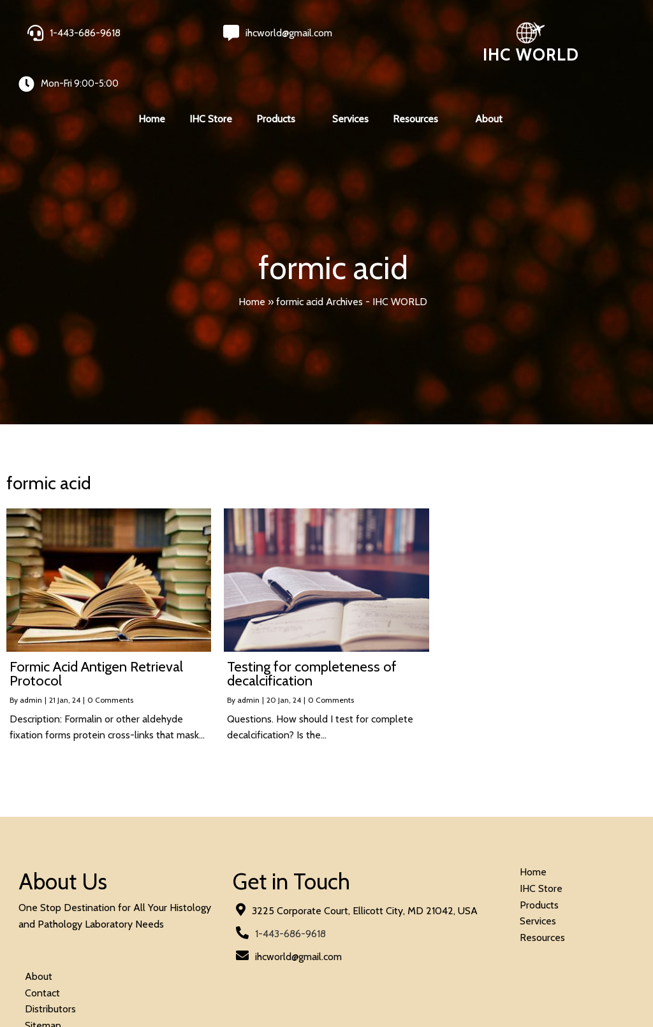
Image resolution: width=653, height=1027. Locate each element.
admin (31, 675)
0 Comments (110, 675)
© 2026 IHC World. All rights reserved (102, 983)
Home (251, 276)
